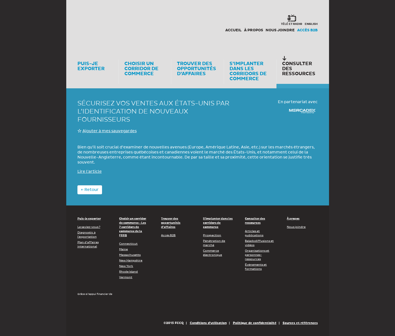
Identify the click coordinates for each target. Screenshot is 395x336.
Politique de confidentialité (254, 323)
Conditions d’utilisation (208, 323)
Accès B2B (307, 30)
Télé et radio (291, 24)
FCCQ (155, 25)
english (311, 24)
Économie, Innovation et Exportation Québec (180, 308)
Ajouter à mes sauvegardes (109, 131)
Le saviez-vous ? (88, 227)
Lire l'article (89, 172)
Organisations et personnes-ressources (257, 255)
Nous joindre (280, 30)
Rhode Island (128, 271)
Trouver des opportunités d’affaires (170, 222)
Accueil (233, 30)
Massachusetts (130, 255)
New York (126, 266)
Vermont (125, 277)
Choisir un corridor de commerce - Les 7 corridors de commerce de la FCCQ (132, 227)
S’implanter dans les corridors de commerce (218, 222)
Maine (123, 249)
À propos (253, 30)
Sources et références (300, 323)
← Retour (90, 190)
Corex (98, 25)
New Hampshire (130, 260)
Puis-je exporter (89, 218)
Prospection (212, 235)
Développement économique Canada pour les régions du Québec (109, 308)
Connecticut (128, 243)
